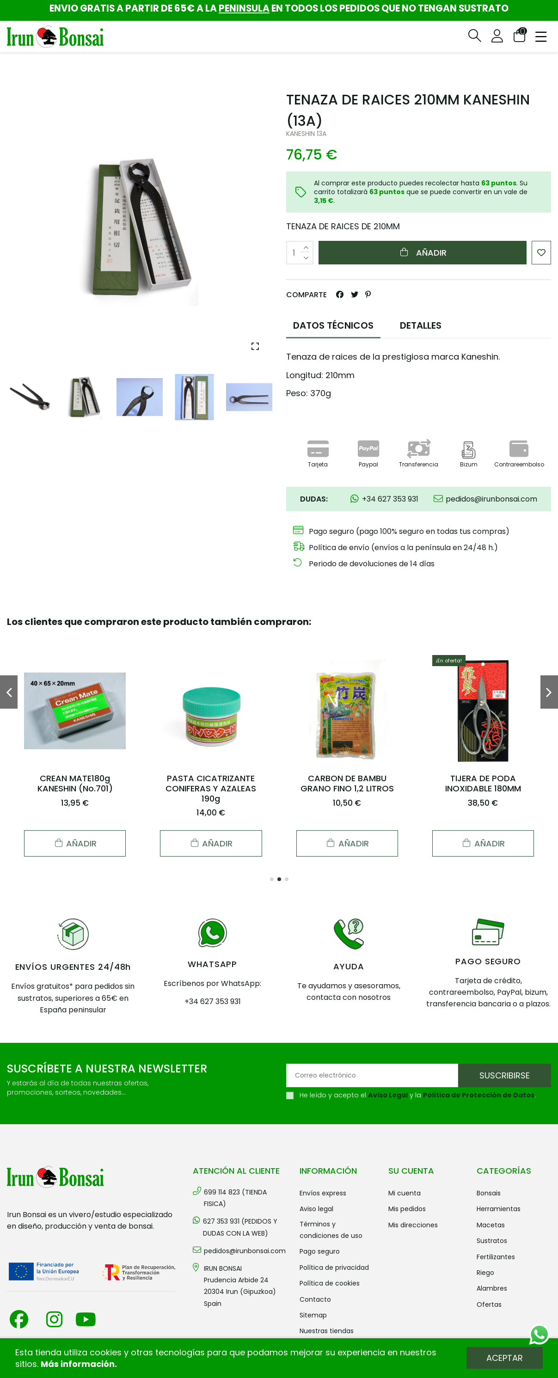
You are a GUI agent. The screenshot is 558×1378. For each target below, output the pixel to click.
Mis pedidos (407, 1208)
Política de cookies (330, 1283)
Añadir (422, 252)
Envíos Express (323, 1193)
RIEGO (485, 1272)
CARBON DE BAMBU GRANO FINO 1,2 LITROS (347, 783)
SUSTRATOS (492, 1240)
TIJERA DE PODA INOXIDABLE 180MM (483, 783)
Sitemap (313, 1315)
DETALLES (420, 325)
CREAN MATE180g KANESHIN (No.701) (75, 783)
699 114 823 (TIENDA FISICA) (235, 1198)
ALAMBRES (492, 1288)
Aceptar (504, 1358)
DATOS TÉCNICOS (333, 325)
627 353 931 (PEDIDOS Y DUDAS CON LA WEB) (240, 1227)
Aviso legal (316, 1208)
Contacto (315, 1299)
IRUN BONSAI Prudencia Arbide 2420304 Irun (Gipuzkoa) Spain (240, 1286)
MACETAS (491, 1225)
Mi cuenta (404, 1193)
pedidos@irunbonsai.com (245, 1251)
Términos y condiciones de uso (331, 1229)
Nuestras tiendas (327, 1330)
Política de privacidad (334, 1267)
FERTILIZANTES (496, 1257)
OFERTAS (489, 1304)
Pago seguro (320, 1251)
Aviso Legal (388, 1095)
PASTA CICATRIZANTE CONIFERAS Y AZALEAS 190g (211, 788)
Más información (78, 1364)
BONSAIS (489, 1193)
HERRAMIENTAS (499, 1208)
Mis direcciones (413, 1225)
